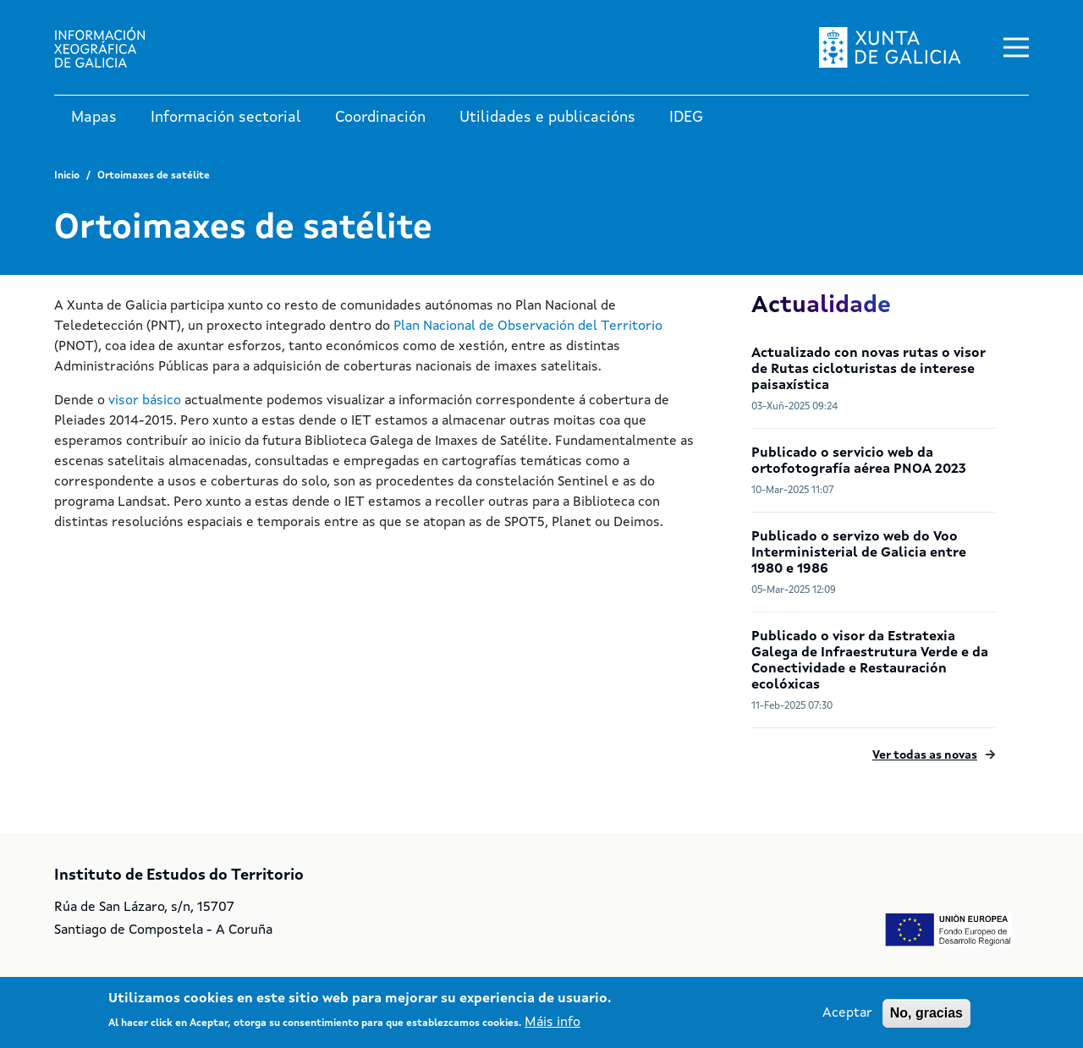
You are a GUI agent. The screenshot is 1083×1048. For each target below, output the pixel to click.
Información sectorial (226, 117)
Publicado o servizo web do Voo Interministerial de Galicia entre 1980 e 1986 (858, 553)
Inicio (67, 176)
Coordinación (380, 117)
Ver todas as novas (924, 755)
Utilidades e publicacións (547, 117)
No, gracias (926, 1013)
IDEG (686, 117)
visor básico (144, 401)
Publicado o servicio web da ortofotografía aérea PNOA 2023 (858, 461)
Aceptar (847, 1013)
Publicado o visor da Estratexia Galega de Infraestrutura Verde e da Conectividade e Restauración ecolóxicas (869, 661)
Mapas (94, 117)
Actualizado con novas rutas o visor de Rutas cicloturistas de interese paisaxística (868, 369)
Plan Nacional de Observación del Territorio (527, 326)
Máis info (552, 1022)
